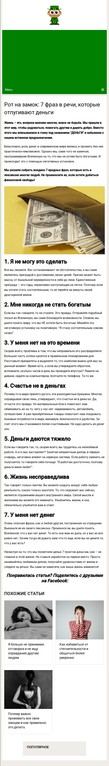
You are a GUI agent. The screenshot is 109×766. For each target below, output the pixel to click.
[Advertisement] (54, 58)
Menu (8, 89)
